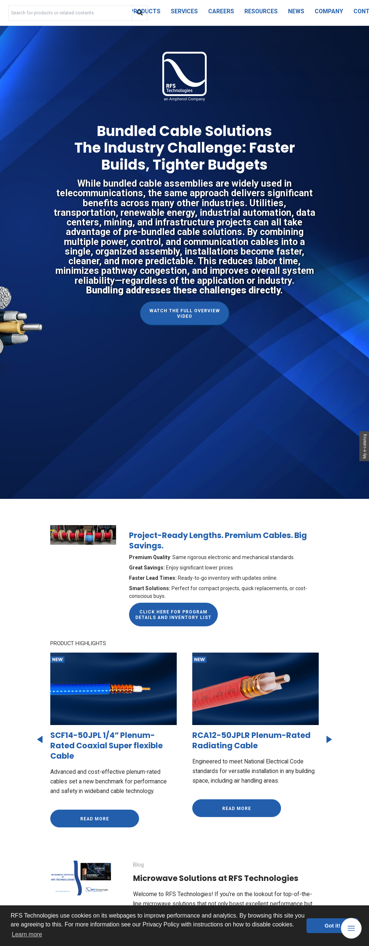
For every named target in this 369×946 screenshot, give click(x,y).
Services (184, 11)
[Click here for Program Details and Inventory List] (173, 614)
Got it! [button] (332, 926)
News (296, 11)
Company (329, 11)
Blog (138, 865)
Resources (261, 11)
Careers (221, 11)
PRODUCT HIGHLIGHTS (78, 643)
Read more (94, 818)
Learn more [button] (27, 934)
